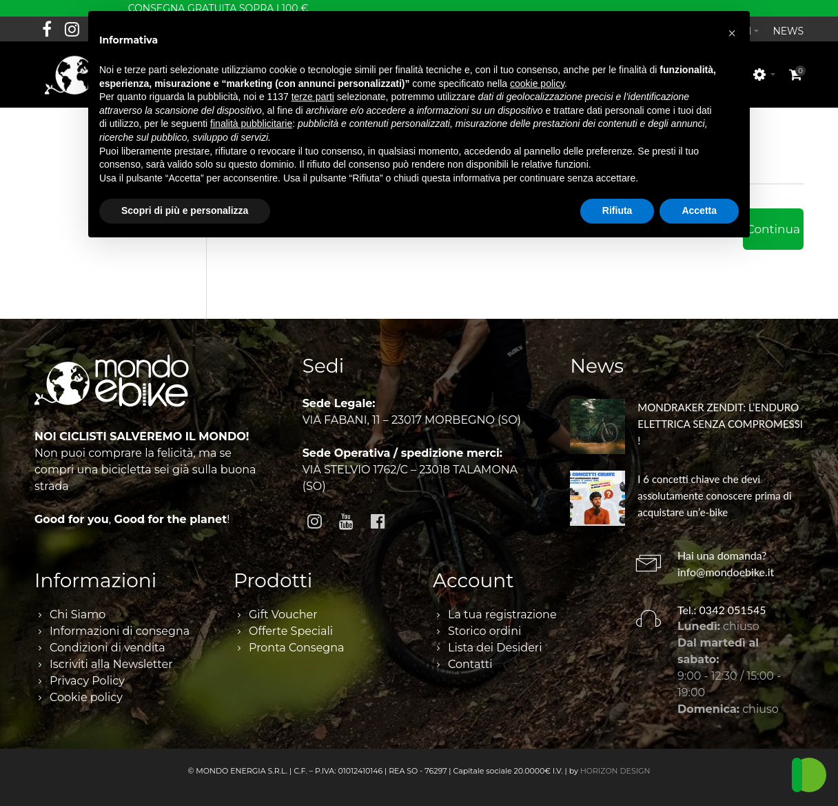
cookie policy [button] (537, 83)
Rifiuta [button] (617, 210)
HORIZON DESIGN (615, 763)
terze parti (313, 96)
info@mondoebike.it (725, 564)
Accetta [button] (699, 210)
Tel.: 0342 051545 (721, 602)
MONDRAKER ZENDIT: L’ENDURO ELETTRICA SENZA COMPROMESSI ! (720, 416)
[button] (732, 33)
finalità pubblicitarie (251, 123)
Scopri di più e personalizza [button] (184, 210)
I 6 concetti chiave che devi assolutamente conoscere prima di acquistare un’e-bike (714, 488)
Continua (773, 221)
